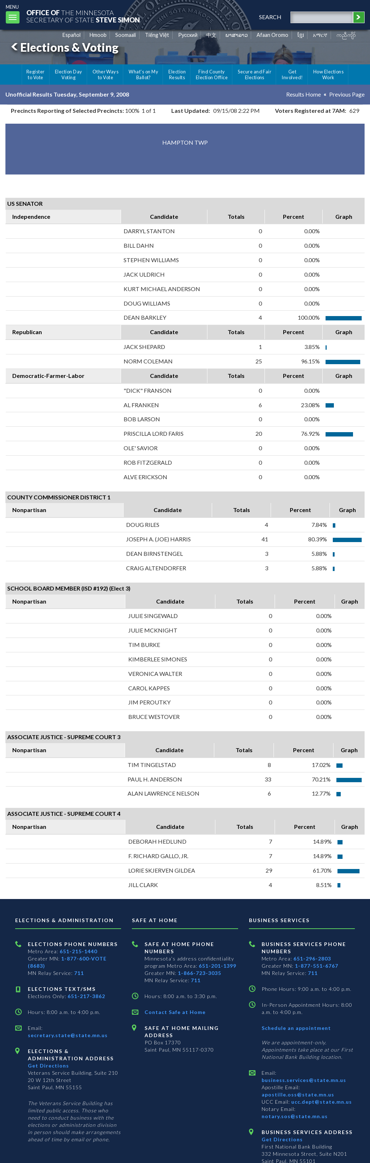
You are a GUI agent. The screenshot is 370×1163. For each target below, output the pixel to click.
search (270, 16)
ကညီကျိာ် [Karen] (346, 35)
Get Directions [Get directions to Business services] (282, 1139)
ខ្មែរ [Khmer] (300, 35)
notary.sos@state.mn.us (295, 1116)
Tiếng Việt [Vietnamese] (157, 35)
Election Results (177, 74)
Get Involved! (292, 74)
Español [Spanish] (72, 35)
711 (79, 973)
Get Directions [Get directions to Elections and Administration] (48, 1065)
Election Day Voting (68, 74)
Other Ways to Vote (105, 74)
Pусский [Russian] (188, 35)
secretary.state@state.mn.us (68, 1035)
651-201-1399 (217, 966)
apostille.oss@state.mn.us (298, 1094)
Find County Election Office (212, 74)
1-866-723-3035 (199, 973)
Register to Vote (35, 74)
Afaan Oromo (272, 35)
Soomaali (125, 35)
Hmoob (98, 35)
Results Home (303, 94)
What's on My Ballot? (143, 74)
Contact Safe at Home (175, 1012)
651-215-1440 (78, 951)
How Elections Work (328, 74)
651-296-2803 (312, 958)
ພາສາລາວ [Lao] (236, 35)
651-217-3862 (86, 996)
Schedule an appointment (296, 1028)
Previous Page (347, 94)
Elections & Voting (64, 47)
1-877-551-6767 (316, 966)
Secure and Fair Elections (254, 74)
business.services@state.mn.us (304, 1080)
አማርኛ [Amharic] (320, 35)
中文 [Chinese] (211, 35)
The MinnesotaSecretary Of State (83, 16)
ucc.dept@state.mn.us (321, 1102)
